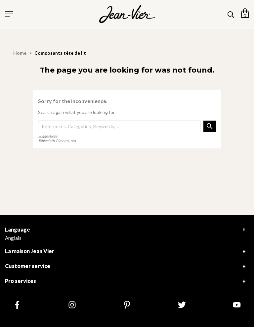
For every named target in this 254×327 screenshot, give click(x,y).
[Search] (119, 127)
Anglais (13, 238)
